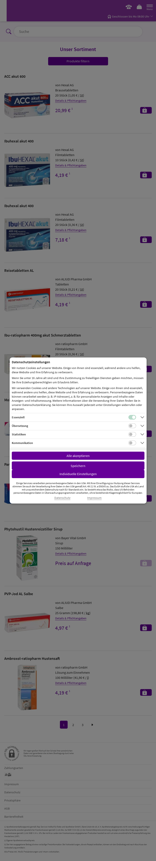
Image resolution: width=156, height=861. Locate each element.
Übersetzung (20, 426)
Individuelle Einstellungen (78, 474)
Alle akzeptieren (78, 456)
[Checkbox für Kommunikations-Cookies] (132, 443)
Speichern (78, 466)
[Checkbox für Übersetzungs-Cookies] (132, 425)
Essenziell (18, 417)
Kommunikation (22, 443)
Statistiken (19, 434)
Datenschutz (62, 498)
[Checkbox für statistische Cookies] (132, 434)
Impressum (94, 498)
